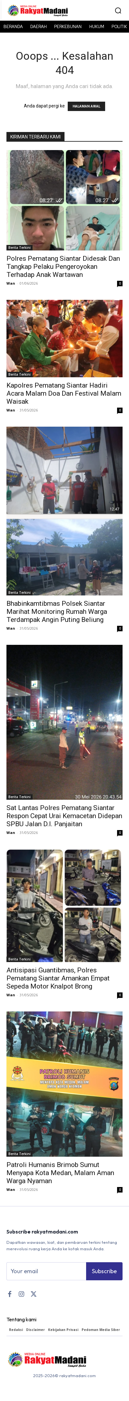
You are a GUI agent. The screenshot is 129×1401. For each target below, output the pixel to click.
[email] (46, 1271)
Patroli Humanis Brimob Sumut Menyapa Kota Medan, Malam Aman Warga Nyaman (60, 1173)
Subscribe (104, 1271)
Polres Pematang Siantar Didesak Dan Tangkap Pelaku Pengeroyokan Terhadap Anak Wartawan (63, 267)
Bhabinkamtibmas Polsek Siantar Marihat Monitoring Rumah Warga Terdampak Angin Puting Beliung (56, 612)
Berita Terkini (19, 247)
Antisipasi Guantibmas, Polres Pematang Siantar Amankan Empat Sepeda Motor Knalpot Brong (58, 978)
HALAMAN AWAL (86, 106)
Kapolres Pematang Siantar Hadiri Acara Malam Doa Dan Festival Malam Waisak (63, 393)
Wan (10, 283)
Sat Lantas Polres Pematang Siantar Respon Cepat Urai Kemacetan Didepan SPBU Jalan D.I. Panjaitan (64, 816)
